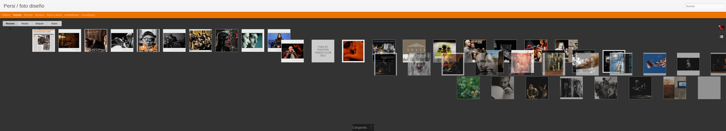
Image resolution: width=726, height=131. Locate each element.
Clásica (6, 14)
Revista (28, 14)
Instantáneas (71, 14)
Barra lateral (54, 14)
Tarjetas (17, 14)
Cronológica (88, 14)
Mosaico (39, 14)
